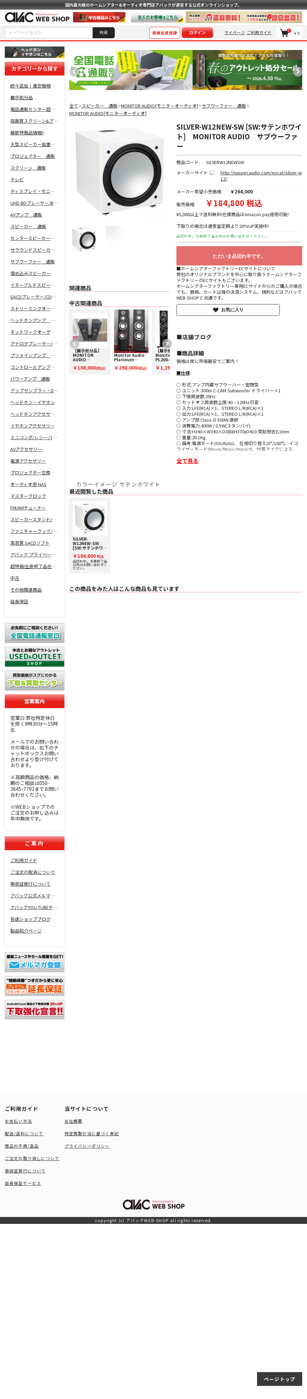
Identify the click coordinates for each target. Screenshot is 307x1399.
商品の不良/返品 (22, 1146)
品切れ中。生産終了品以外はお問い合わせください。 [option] (90, 536)
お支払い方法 (18, 1121)
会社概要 (73, 1121)
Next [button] (296, 70)
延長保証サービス (23, 1183)
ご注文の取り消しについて (32, 1158)
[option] (131, 70)
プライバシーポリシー (87, 1146)
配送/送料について (24, 1133)
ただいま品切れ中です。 (239, 256)
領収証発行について (25, 1171)
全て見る (187, 460)
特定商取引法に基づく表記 (91, 1133)
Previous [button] (72, 70)
